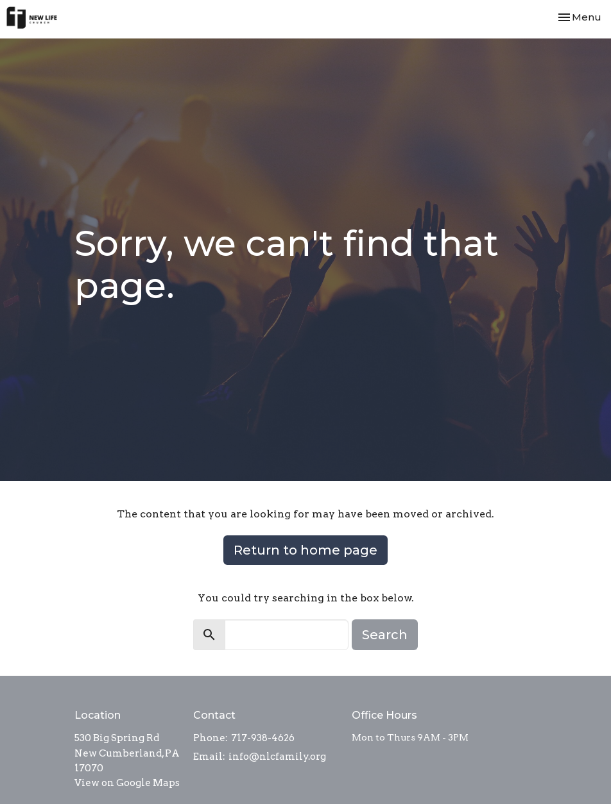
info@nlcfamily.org (277, 756)
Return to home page (305, 550)
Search (385, 634)
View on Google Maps (127, 783)
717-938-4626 (263, 738)
